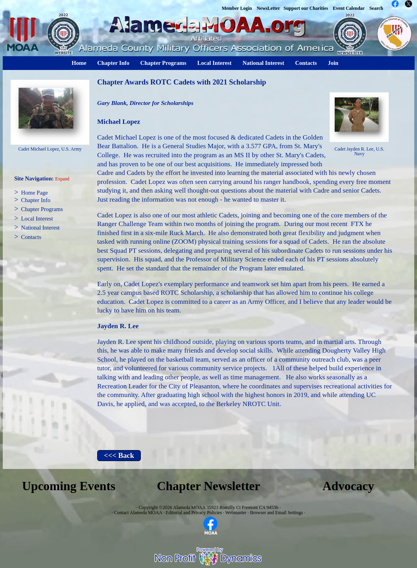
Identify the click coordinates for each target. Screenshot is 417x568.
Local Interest (214, 63)
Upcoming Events (68, 486)
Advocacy (348, 486)
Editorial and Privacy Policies (194, 512)
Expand (62, 179)
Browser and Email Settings (276, 512)
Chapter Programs (163, 63)
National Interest (263, 63)
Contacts (306, 63)
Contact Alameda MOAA (138, 512)
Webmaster (236, 512)
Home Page (34, 192)
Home (79, 63)
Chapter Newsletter (208, 486)
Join (333, 63)
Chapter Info (113, 63)
